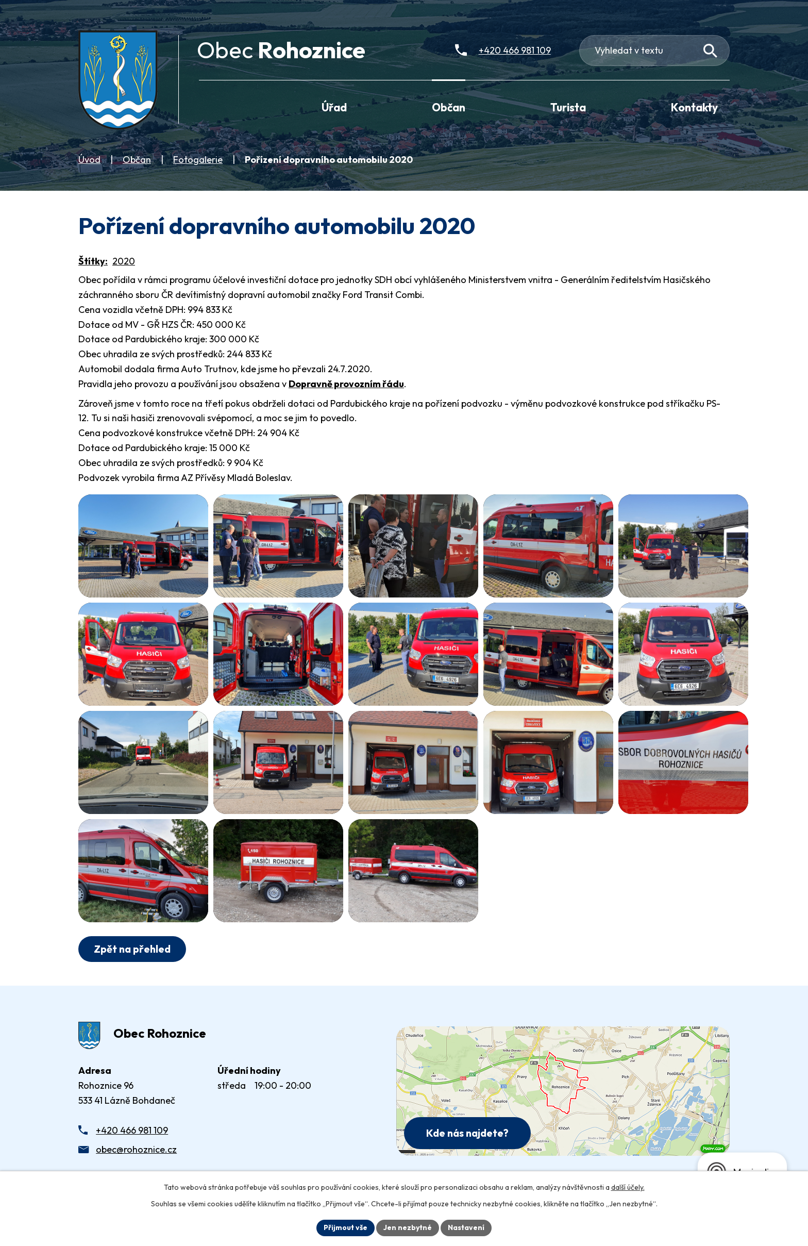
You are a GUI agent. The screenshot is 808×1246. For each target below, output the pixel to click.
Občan (137, 159)
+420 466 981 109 (132, 1130)
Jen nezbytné (407, 1227)
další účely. (628, 1187)
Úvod (89, 159)
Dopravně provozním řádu (346, 384)
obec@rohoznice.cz (136, 1149)
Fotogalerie (198, 159)
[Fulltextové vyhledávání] (654, 50)
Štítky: (93, 261)
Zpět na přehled (132, 948)
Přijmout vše (345, 1227)
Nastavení (466, 1227)
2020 (123, 261)
